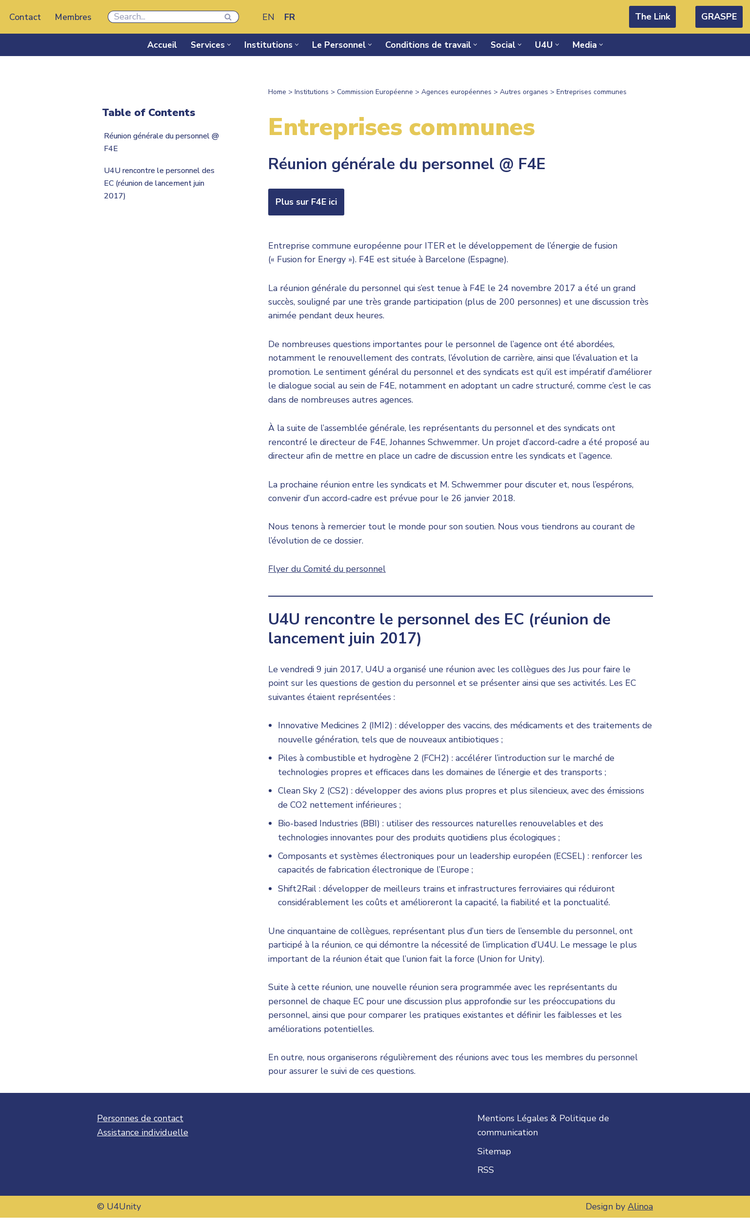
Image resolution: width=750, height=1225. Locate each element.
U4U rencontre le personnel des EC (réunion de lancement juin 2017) (161, 184)
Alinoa (640, 1214)
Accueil (160, 45)
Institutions (312, 92)
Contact (25, 17)
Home (277, 92)
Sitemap (494, 1159)
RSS (485, 1177)
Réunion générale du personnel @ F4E (160, 143)
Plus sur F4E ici (306, 202)
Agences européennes (456, 92)
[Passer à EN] (269, 16)
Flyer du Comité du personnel (328, 572)
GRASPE (719, 16)
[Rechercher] (163, 17)
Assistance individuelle (142, 1140)
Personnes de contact (140, 1125)
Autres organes (524, 92)
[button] (228, 44)
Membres (73, 17)
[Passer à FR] (290, 16)
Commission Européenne (375, 92)
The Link (652, 16)
